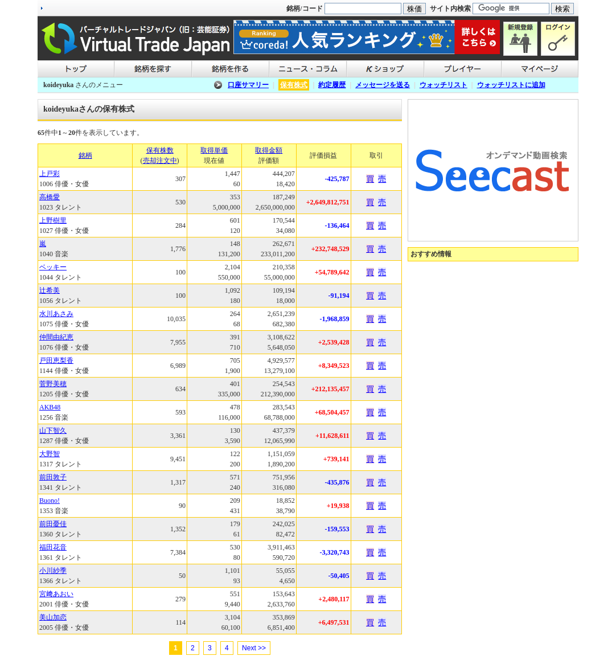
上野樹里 (53, 220)
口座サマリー (248, 85)
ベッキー (53, 267)
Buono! (49, 501)
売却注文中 (160, 161)
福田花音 (53, 547)
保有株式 (293, 85)
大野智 (49, 454)
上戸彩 (49, 174)
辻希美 (49, 290)
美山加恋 (53, 617)
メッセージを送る (382, 85)
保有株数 (160, 150)
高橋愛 (49, 197)
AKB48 (49, 407)
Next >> (254, 648)
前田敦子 (53, 477)
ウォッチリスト (443, 85)
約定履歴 (332, 85)
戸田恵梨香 (56, 360)
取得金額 (268, 150)
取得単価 (214, 150)
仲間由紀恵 (56, 337)
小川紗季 (53, 571)
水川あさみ (56, 314)
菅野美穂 (53, 384)
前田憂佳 (53, 524)
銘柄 (85, 155)
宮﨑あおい (56, 594)
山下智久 (53, 430)
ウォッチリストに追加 (511, 85)
